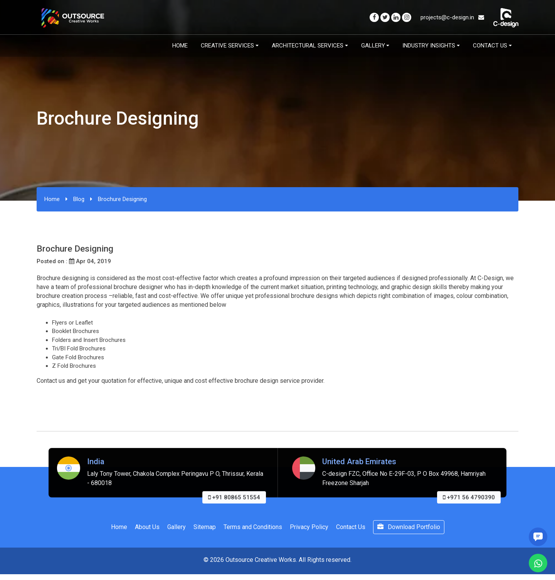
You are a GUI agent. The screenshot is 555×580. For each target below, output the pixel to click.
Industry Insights (428, 45)
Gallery (373, 45)
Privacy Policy (309, 527)
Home (180, 45)
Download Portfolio (408, 527)
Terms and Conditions (253, 527)
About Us (147, 527)
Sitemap (204, 527)
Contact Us (490, 45)
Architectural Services (307, 45)
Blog (78, 199)
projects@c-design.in (452, 17)
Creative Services (227, 45)
